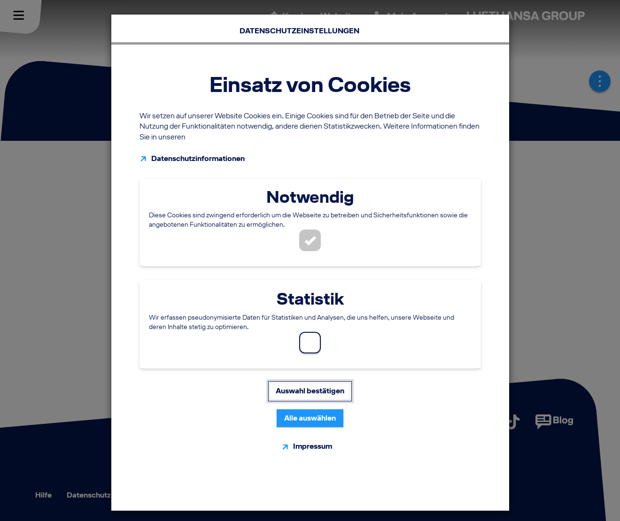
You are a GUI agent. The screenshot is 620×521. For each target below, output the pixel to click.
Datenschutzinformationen (198, 154)
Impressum (312, 442)
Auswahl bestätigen (310, 386)
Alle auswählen (310, 414)
